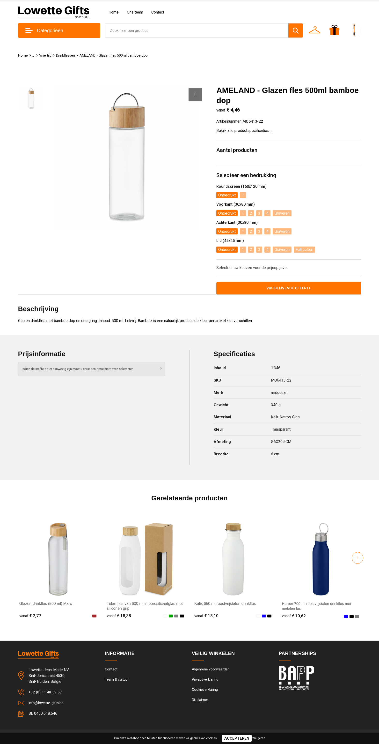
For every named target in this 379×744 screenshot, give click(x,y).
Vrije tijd (45, 55)
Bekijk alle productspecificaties (244, 130)
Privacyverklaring (205, 680)
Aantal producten (236, 150)
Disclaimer (200, 701)
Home (114, 12)
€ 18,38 (119, 616)
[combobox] (196, 30)
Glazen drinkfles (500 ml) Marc (45, 604)
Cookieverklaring (205, 691)
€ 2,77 (30, 616)
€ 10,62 (294, 616)
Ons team (135, 12)
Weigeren (258, 738)
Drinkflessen (66, 55)
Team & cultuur (117, 680)
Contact (157, 12)
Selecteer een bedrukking (246, 175)
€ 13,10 (206, 616)
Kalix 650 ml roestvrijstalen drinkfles (225, 604)
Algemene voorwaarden (211, 670)
